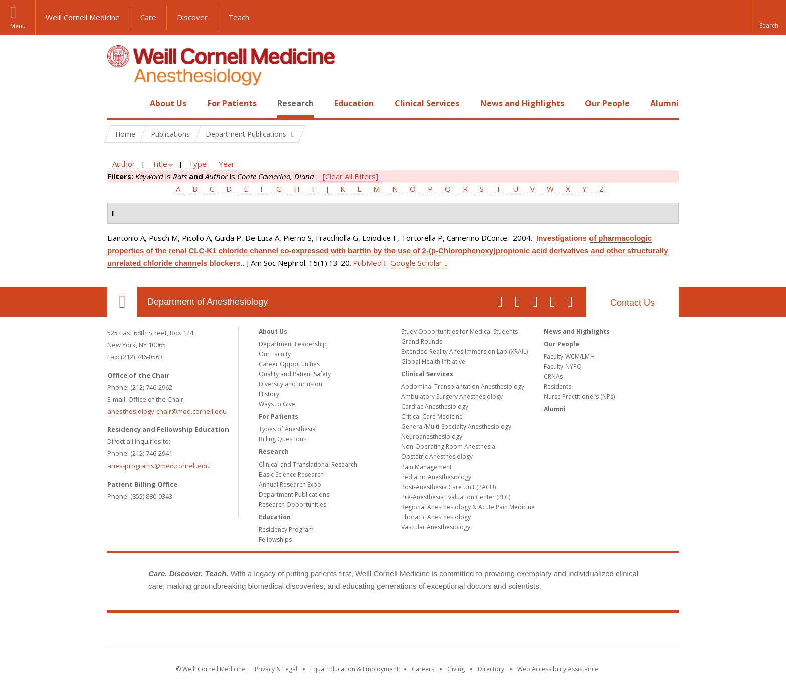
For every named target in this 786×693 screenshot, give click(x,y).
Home (118, 103)
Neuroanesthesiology (431, 436)
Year (227, 164)
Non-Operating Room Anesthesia (448, 446)
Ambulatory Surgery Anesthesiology (452, 396)
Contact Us (632, 303)
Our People (607, 103)
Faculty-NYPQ (563, 366)
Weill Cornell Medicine (83, 17)
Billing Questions (282, 439)
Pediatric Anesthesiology (436, 477)
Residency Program (286, 529)
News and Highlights (522, 103)
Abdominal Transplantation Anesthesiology (462, 386)
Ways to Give (277, 404)
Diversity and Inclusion (290, 384)
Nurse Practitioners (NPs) (579, 396)
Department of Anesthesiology (207, 302)
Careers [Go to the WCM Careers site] (423, 669)
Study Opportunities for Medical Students (459, 331)
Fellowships (275, 539)
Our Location (122, 302)
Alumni (664, 103)
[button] (768, 17)
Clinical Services (427, 103)
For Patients (232, 103)
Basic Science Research (291, 474)
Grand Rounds (421, 341)
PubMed (367, 263)
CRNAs (553, 376)
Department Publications (294, 494)
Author (123, 164)
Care (148, 17)
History (269, 394)
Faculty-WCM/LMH (569, 356)
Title (159, 164)
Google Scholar (416, 263)
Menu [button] (18, 26)
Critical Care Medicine (432, 416)
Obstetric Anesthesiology (437, 456)
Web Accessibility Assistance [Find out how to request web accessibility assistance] (557, 669)
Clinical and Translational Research (308, 464)
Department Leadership (293, 344)
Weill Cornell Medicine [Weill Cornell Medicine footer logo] (393, 633)
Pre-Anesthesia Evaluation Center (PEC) (455, 497)
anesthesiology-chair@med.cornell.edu (167, 411)
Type (197, 164)
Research (295, 103)
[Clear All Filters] (350, 176)
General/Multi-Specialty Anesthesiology (456, 426)
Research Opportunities (292, 504)
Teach (238, 17)
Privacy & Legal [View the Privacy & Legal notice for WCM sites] (276, 669)
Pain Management (426, 467)
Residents (557, 386)
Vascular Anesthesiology (435, 527)
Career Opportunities (289, 364)
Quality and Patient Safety (295, 374)
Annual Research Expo (290, 484)
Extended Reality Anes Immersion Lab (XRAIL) (464, 351)
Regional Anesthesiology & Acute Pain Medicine (468, 507)
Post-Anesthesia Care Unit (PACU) (448, 487)
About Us (168, 103)
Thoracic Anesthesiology (436, 517)
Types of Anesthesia (287, 429)
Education (354, 103)
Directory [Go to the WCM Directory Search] (491, 669)
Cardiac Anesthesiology (434, 406)
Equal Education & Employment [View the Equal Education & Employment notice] (354, 669)
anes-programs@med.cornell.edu (158, 465)
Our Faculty (275, 354)
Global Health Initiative (433, 361)
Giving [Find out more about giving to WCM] (456, 669)
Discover (192, 17)
